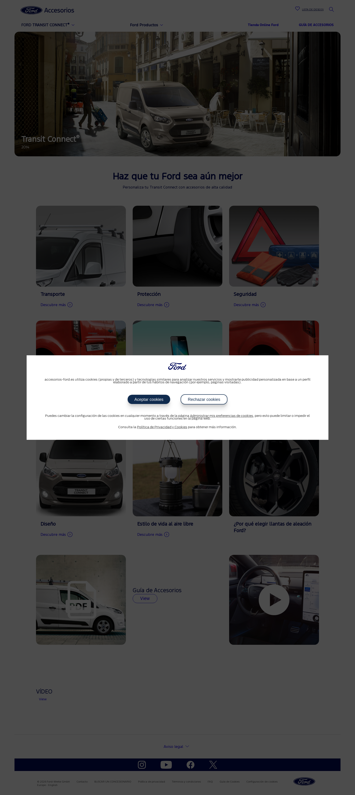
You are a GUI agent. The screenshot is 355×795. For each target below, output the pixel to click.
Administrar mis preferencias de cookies (221, 416)
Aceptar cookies (148, 399)
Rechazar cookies (204, 399)
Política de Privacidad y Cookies (162, 427)
